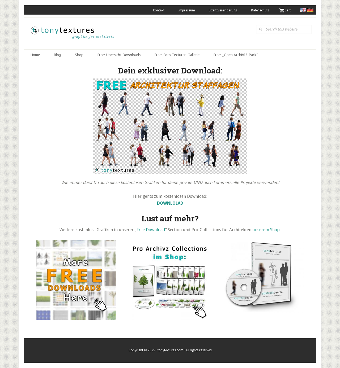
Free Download (151, 229)
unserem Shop (266, 229)
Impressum (186, 10)
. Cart (287, 10)
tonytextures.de (71, 34)
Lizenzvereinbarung (223, 10)
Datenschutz (260, 10)
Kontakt (158, 10)
